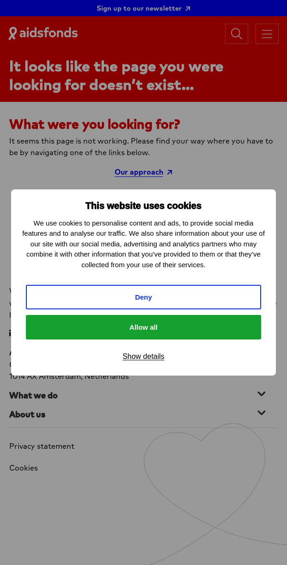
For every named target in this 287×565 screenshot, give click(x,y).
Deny (143, 297)
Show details (143, 356)
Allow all (143, 327)
